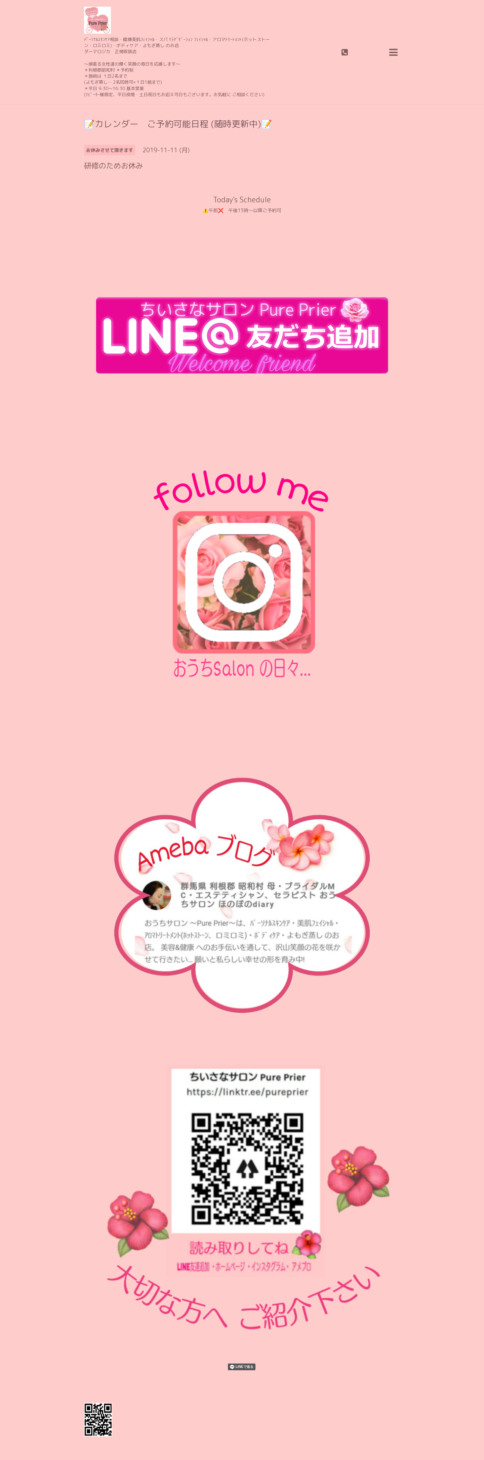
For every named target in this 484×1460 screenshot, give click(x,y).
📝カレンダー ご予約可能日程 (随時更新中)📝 (178, 123)
